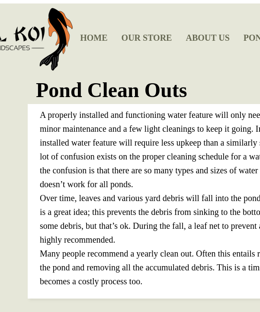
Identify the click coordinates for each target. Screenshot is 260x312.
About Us (207, 37)
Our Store (147, 37)
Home (93, 37)
